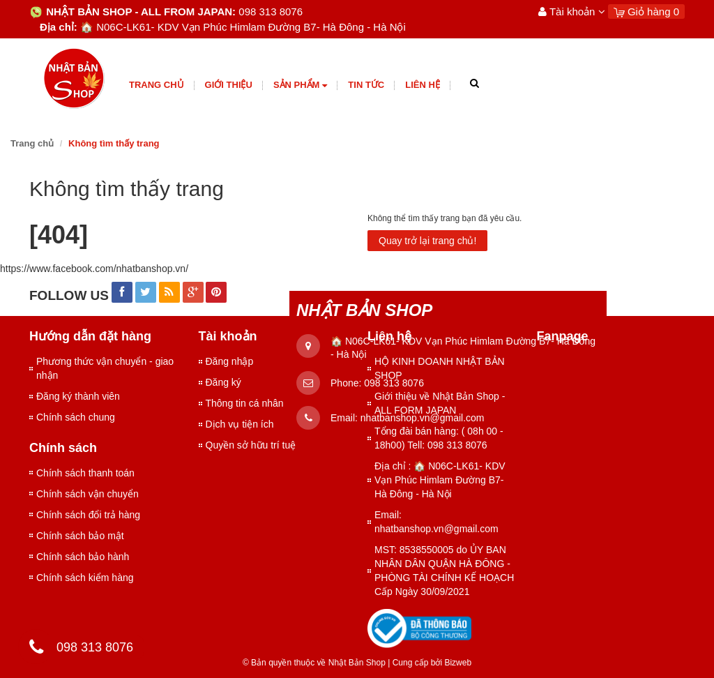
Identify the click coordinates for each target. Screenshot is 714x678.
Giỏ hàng (646, 11)
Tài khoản (571, 11)
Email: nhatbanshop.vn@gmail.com (436, 521)
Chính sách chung (75, 417)
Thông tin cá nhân (245, 403)
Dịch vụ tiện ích (240, 424)
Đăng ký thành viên (78, 396)
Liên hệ (422, 85)
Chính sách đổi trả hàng (88, 514)
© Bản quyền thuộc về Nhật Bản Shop (314, 663)
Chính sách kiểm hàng (85, 577)
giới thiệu (228, 85)
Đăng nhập (230, 361)
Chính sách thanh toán (85, 473)
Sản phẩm (300, 85)
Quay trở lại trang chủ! (427, 240)
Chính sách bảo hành (82, 556)
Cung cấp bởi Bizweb (429, 663)
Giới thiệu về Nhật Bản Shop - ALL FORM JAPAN (439, 403)
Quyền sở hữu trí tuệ (251, 445)
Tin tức (366, 85)
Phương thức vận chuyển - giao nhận (105, 368)
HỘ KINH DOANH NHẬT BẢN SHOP (439, 368)
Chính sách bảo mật (80, 535)
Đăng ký (223, 382)
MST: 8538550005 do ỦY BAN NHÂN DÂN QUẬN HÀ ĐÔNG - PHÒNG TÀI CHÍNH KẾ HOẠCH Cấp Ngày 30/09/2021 (444, 570)
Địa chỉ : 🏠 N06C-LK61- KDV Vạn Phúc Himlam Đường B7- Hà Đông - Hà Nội (440, 479)
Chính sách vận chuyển (87, 493)
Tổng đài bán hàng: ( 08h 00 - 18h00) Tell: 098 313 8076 (438, 438)
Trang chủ (156, 85)
